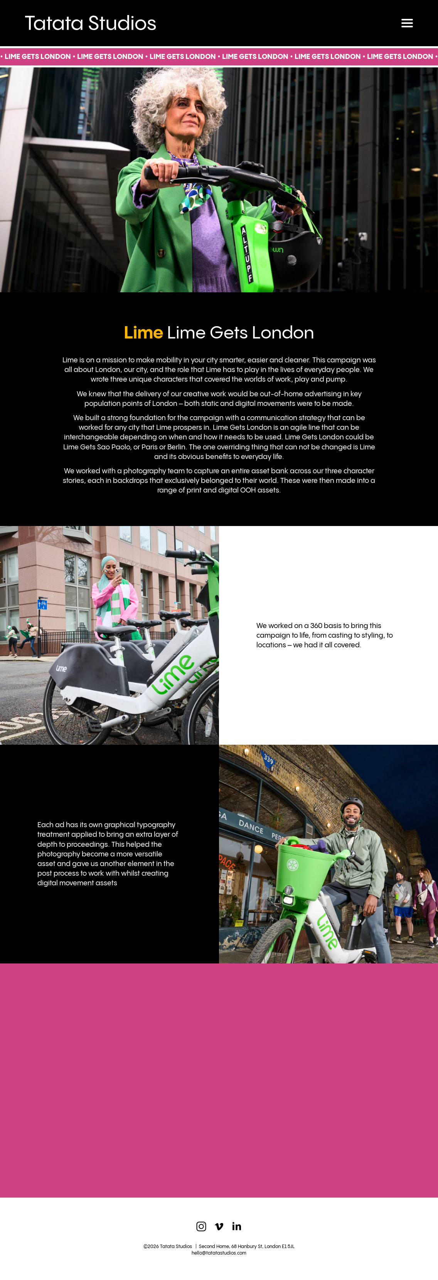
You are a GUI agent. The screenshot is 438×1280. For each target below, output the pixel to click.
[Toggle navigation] (407, 23)
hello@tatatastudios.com (219, 1253)
